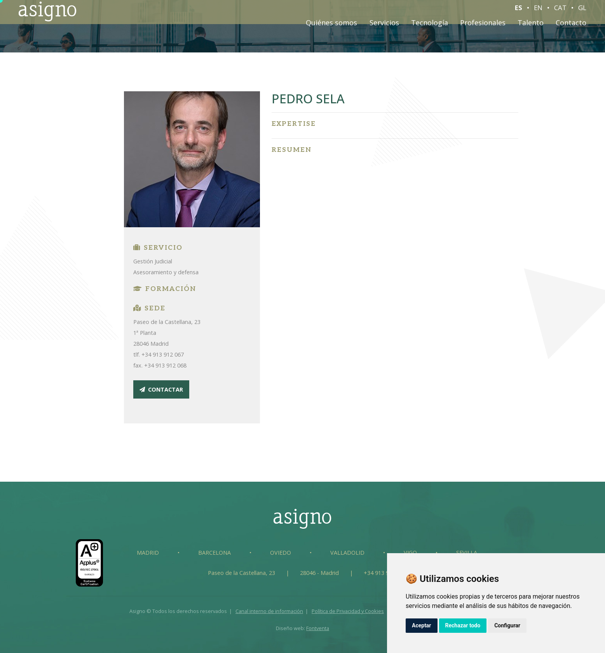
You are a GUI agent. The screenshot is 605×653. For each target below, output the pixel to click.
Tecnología (429, 26)
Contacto (571, 26)
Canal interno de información (269, 611)
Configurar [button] (507, 625)
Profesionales (483, 26)
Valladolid (347, 552)
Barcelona (214, 552)
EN (538, 11)
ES (518, 11)
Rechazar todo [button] (463, 625)
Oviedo (280, 552)
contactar (161, 389)
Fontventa (317, 628)
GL (582, 11)
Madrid (148, 552)
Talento (531, 26)
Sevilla (466, 552)
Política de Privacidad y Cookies (348, 611)
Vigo (410, 552)
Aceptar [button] (421, 625)
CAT (560, 11)
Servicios (384, 26)
